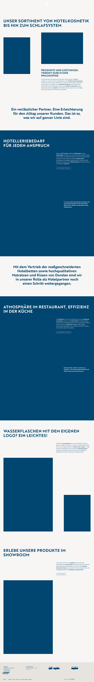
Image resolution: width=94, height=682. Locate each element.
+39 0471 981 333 (6, 669)
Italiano (4, 679)
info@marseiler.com (7, 670)
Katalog (22, 679)
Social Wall (30, 679)
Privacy (14, 679)
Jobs (19, 679)
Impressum (10, 679)
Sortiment (25, 679)
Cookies (17, 679)
